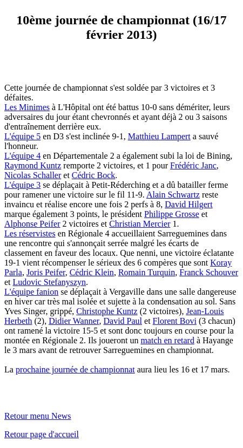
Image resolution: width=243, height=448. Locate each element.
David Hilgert (188, 204)
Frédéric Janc (193, 165)
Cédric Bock (93, 175)
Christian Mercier (139, 223)
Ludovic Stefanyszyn (49, 282)
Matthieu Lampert (159, 136)
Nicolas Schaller (32, 175)
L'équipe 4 (22, 155)
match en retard (167, 340)
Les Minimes (27, 107)
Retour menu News (37, 415)
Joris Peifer (45, 272)
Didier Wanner (74, 320)
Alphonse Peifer (32, 223)
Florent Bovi (175, 320)
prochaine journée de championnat (75, 369)
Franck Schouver (208, 272)
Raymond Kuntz (32, 165)
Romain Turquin (146, 272)
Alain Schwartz (173, 194)
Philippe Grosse (171, 214)
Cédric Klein (92, 272)
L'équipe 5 (22, 136)
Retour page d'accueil (41, 434)
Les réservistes (30, 233)
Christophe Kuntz (106, 311)
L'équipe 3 (22, 184)
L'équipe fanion (31, 291)
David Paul (122, 320)
